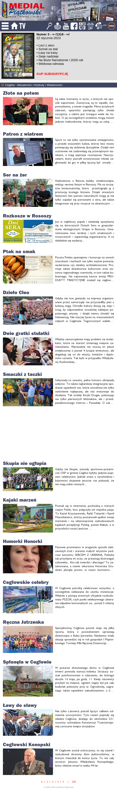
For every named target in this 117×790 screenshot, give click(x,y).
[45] (74, 781)
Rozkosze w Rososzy (27, 216)
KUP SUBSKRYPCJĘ (52, 74)
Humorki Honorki (22, 541)
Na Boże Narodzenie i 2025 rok (61, 60)
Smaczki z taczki (22, 374)
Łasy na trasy (48, 52)
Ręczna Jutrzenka (23, 622)
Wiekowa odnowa (51, 63)
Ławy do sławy (20, 705)
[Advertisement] (103, 56)
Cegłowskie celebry (26, 582)
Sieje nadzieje (49, 56)
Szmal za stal (48, 49)
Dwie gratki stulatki (26, 333)
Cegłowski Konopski (26, 744)
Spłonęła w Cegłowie (27, 662)
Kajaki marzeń (19, 500)
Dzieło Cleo (16, 292)
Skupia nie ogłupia (24, 463)
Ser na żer (15, 175)
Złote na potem (21, 93)
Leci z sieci (46, 45)
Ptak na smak (19, 251)
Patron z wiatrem (23, 134)
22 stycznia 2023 (49, 38)
